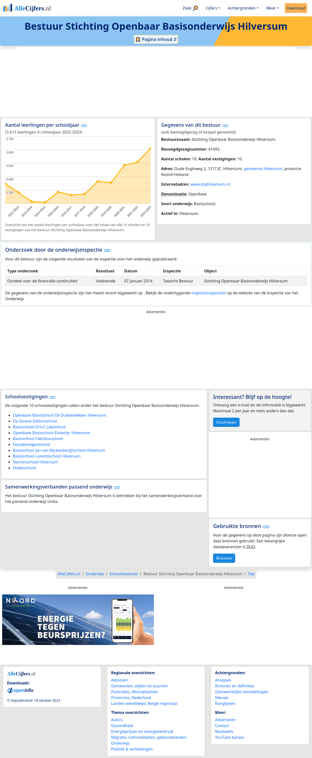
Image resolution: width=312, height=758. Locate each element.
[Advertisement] (156, 82)
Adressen (119, 680)
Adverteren (225, 719)
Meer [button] (271, 8)
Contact (222, 725)
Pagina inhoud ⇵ (156, 39)
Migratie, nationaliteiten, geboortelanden (149, 737)
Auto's (116, 719)
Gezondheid (122, 725)
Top (251, 573)
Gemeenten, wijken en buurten (139, 686)
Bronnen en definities (234, 686)
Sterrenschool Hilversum (35, 462)
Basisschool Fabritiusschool (38, 438)
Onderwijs (120, 743)
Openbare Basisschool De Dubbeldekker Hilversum (59, 415)
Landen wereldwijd (128, 703)
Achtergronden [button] (242, 8)
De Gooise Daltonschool (35, 421)
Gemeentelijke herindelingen (241, 691)
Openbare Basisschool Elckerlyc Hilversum (51, 432)
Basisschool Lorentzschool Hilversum (47, 456)
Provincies (120, 697)
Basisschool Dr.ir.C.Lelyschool (39, 427)
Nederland (141, 697)
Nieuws (221, 697)
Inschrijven (226, 422)
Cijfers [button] (211, 8)
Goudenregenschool (31, 444)
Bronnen (224, 558)
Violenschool (24, 467)
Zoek (190, 8)
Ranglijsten (225, 703)
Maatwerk (224, 731)
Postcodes (120, 691)
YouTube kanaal (229, 737)
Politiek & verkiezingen (132, 749)
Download (296, 8)
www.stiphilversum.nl (210, 184)
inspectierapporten (208, 293)
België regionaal (162, 703)
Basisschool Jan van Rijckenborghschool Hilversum (59, 450)
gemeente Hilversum (263, 168)
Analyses (223, 680)
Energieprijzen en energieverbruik (142, 731)
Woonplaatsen (145, 691)
